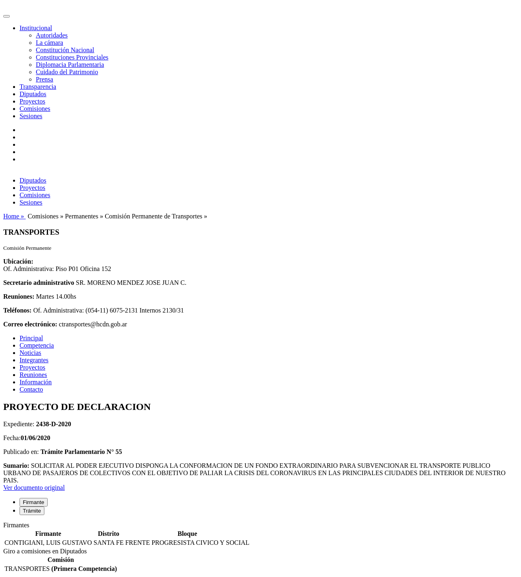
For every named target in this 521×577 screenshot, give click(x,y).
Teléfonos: (17, 310)
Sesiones (31, 115)
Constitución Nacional (65, 49)
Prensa (44, 79)
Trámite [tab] (32, 511)
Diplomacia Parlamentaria (70, 64)
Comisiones (35, 108)
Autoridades (52, 35)
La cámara (49, 42)
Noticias (30, 352)
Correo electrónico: (30, 324)
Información (36, 382)
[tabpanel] (260, 535)
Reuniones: (18, 296)
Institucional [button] (36, 27)
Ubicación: (18, 261)
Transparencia (38, 86)
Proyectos (32, 101)
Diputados (33, 93)
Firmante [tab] (33, 502)
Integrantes (34, 360)
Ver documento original (34, 487)
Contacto (31, 389)
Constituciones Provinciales (72, 57)
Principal (31, 338)
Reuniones (33, 374)
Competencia (37, 345)
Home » (14, 216)
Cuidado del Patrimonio (67, 71)
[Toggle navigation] (6, 16)
